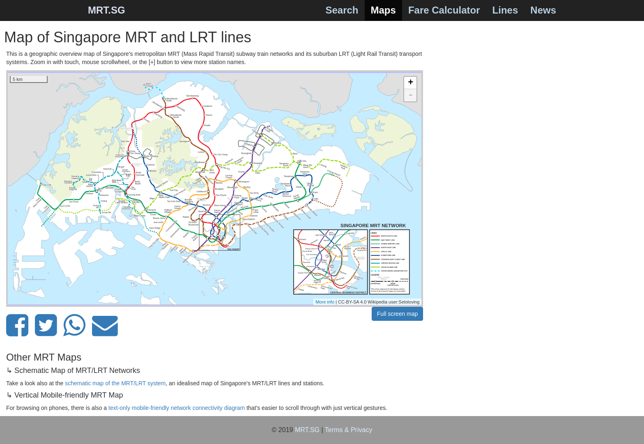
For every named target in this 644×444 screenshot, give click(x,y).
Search (341, 10)
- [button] (411, 95)
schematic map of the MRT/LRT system (115, 383)
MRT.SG (106, 10)
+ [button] (410, 83)
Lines (505, 10)
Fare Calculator (444, 10)
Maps (383, 10)
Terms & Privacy (349, 429)
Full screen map (397, 314)
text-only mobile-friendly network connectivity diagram (176, 408)
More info (324, 301)
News (543, 10)
